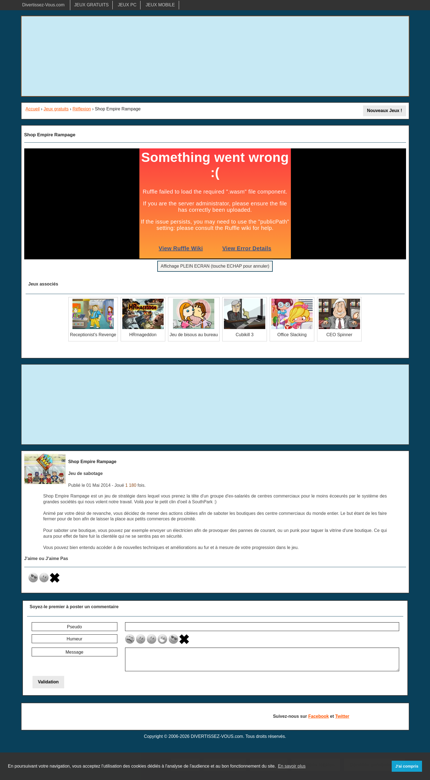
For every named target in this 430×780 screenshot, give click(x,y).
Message (74, 652)
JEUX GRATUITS (91, 4)
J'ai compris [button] (406, 766)
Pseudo (74, 626)
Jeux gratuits (56, 109)
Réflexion (81, 109)
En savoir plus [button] (292, 766)
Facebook (318, 716)
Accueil (33, 109)
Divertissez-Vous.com (43, 4)
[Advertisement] (215, 56)
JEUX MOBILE (160, 4)
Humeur (74, 639)
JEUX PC (127, 4)
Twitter (342, 716)
